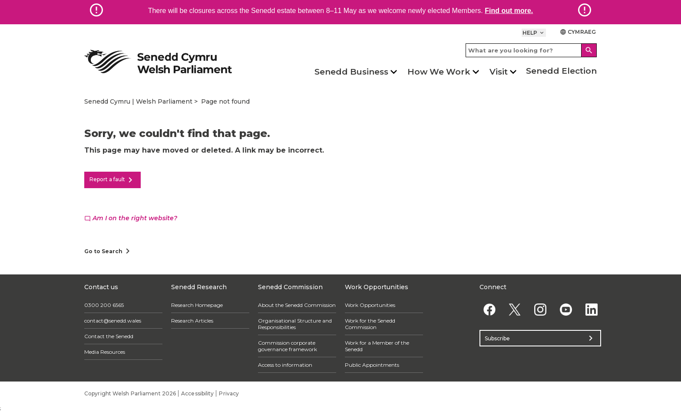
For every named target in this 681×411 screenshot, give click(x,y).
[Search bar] (531, 50)
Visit (498, 72)
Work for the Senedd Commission (370, 323)
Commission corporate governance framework (287, 345)
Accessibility (197, 393)
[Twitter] (515, 309)
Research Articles (192, 320)
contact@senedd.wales (112, 320)
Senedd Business (351, 72)
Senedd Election (561, 71)
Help (533, 32)
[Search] (589, 50)
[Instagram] (540, 309)
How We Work (438, 72)
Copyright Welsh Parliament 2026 (130, 393)
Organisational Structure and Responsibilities (295, 323)
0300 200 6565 (104, 305)
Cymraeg (578, 32)
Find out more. (509, 10)
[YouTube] (565, 309)
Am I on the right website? (130, 218)
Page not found (225, 101)
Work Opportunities (370, 305)
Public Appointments (372, 365)
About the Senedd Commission (297, 305)
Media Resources (104, 352)
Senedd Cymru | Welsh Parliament (138, 101)
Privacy (229, 393)
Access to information (285, 365)
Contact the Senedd (108, 336)
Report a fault (112, 180)
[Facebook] (489, 309)
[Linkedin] (591, 309)
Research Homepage (197, 305)
